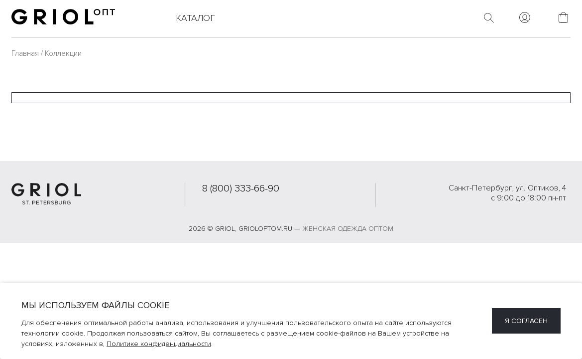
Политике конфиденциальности (159, 344)
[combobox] (291, 98)
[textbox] (291, 98)
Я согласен (526, 321)
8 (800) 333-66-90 (240, 188)
